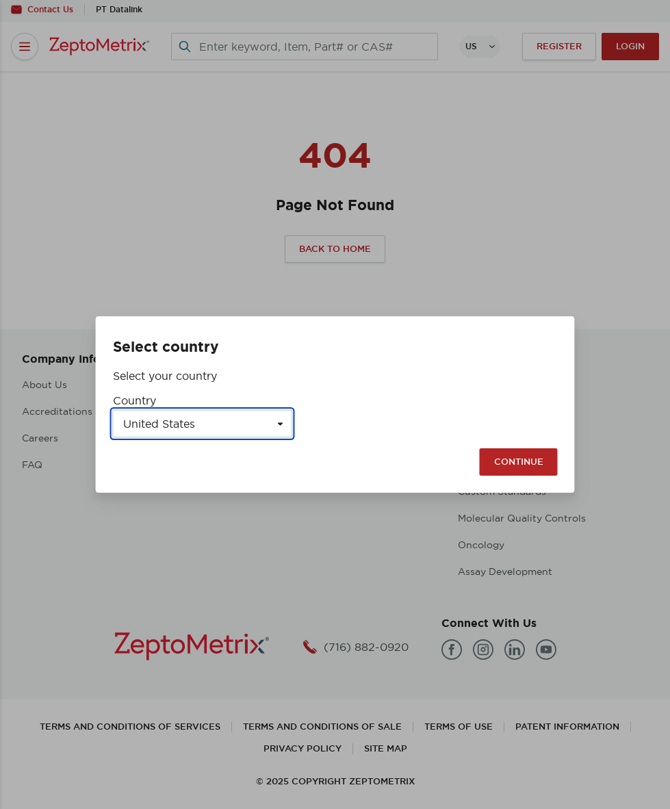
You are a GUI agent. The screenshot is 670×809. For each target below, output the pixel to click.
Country (134, 400)
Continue (518, 461)
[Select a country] (202, 423)
